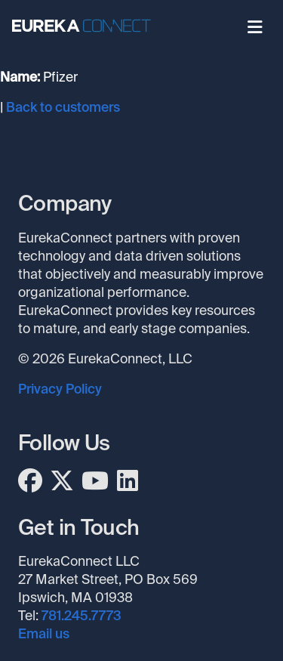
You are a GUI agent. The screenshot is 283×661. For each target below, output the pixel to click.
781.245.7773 (82, 615)
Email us (43, 633)
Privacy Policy (60, 389)
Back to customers (63, 107)
